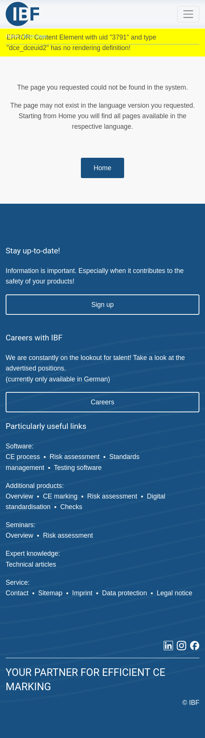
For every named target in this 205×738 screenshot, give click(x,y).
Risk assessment (75, 456)
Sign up (102, 304)
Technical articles (31, 564)
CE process (23, 456)
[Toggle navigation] (188, 14)
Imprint (82, 593)
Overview (19, 496)
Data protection (124, 593)
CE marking (60, 496)
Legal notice (174, 593)
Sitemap (50, 593)
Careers (102, 402)
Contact (17, 593)
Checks (71, 507)
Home (12, 36)
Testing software (78, 467)
